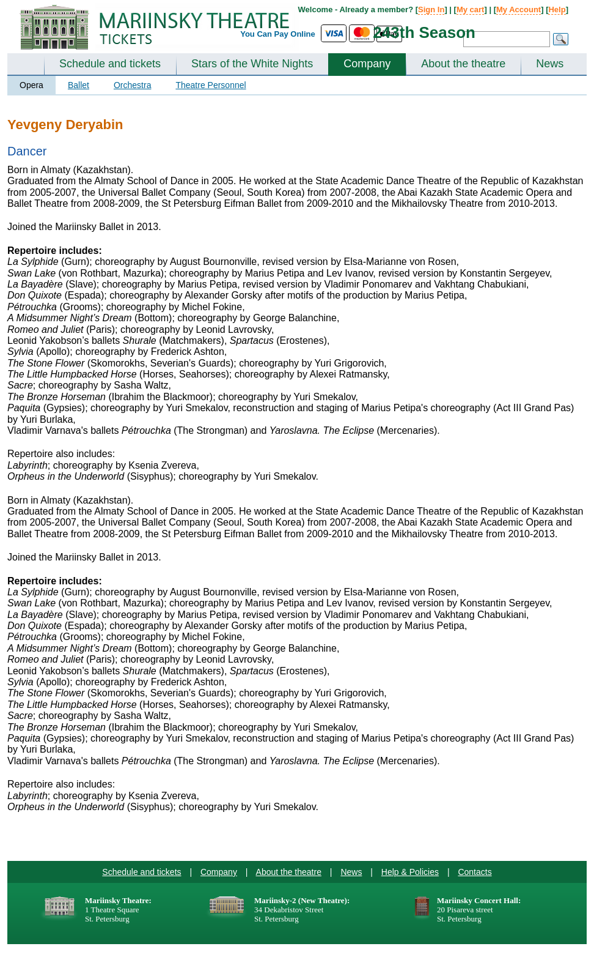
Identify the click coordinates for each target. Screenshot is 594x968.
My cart (471, 9)
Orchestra (132, 85)
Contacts (474, 872)
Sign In (431, 9)
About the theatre (463, 64)
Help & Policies (410, 872)
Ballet (78, 85)
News (549, 64)
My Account (518, 9)
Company (367, 64)
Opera (31, 85)
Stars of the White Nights (252, 64)
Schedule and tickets (110, 64)
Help (556, 9)
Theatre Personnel (210, 85)
